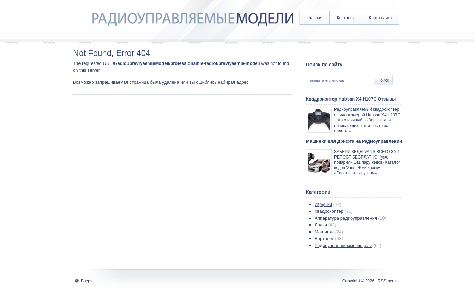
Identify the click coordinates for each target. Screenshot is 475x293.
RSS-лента (388, 281)
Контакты (346, 17)
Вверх (86, 281)
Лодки (321, 224)
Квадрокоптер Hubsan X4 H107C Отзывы (351, 99)
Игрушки (323, 204)
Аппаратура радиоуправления (346, 218)
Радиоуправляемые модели (343, 245)
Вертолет (324, 238)
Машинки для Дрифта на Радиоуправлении (354, 141)
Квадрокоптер (329, 211)
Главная (314, 17)
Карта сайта (380, 17)
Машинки (324, 231)
